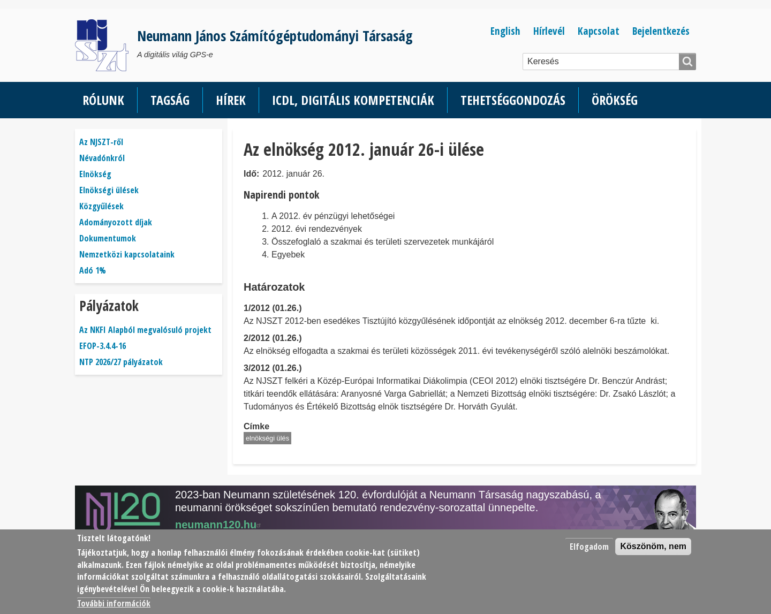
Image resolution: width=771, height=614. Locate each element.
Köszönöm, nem (653, 546)
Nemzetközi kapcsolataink (127, 254)
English (505, 31)
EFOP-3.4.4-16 (102, 346)
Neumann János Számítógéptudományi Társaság (275, 36)
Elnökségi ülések (109, 190)
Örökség (615, 100)
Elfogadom (589, 546)
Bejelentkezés (661, 31)
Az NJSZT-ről (101, 142)
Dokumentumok (107, 238)
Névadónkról (102, 158)
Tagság (170, 100)
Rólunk (103, 100)
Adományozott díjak (115, 222)
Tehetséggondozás (512, 100)
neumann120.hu (219, 524)
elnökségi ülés (267, 438)
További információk (113, 603)
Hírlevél (549, 31)
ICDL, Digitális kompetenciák (353, 100)
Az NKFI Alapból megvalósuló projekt (145, 330)
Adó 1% (92, 270)
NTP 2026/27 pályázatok (121, 362)
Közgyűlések (101, 206)
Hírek (231, 100)
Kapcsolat (598, 31)
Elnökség (95, 174)
